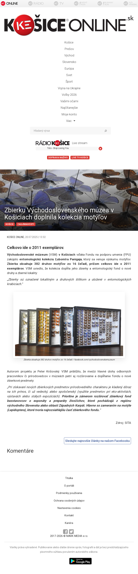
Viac (70, 121)
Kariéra (69, 523)
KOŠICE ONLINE (15, 237)
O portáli (69, 485)
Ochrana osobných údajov (69, 500)
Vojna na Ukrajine (69, 88)
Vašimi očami (69, 101)
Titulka (69, 478)
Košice (68, 42)
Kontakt (69, 515)
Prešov (69, 49)
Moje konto (69, 114)
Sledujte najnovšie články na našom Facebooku (97, 441)
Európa (69, 68)
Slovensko (69, 62)
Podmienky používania (69, 493)
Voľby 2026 (69, 94)
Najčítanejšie (69, 107)
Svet (69, 75)
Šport (69, 81)
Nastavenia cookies (69, 508)
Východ (69, 55)
